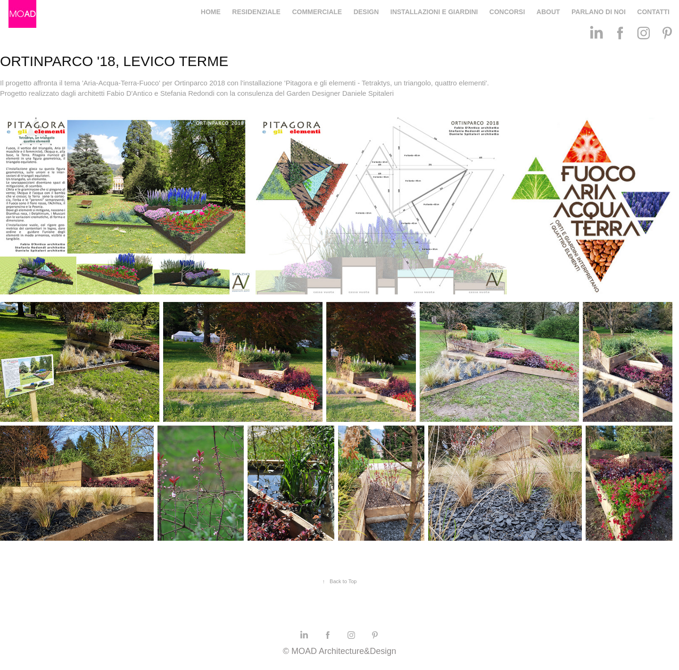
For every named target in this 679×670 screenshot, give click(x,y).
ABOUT (548, 12)
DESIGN (366, 12)
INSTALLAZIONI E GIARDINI (434, 12)
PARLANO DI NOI (598, 12)
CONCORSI (507, 12)
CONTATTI (653, 12)
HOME (211, 12)
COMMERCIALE (317, 12)
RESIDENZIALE (256, 12)
